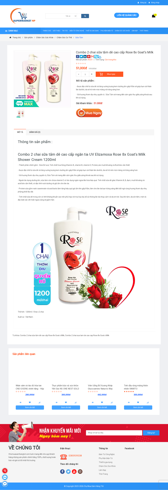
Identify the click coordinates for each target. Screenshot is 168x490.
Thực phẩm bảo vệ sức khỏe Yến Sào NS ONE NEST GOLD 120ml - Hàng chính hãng (65, 388)
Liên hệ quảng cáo (126, 15)
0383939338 (75, 455)
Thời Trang (103, 474)
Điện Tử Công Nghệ (106, 454)
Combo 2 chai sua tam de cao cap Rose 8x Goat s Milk (87, 335)
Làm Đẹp (102, 470)
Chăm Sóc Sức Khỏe (107, 466)
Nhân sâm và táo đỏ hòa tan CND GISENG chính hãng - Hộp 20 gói (28, 388)
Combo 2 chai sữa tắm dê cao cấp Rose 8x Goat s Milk (42, 335)
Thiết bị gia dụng (105, 462)
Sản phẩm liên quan (23, 354)
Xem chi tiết (30, 407)
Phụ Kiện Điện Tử (106, 458)
